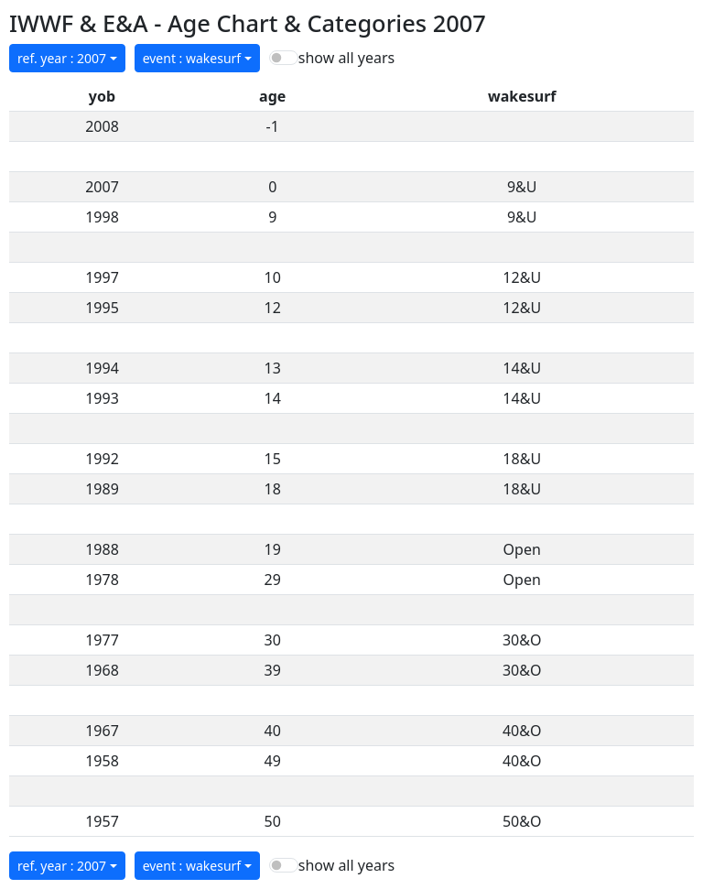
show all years (346, 58)
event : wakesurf (192, 58)
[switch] (283, 57)
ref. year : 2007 (61, 58)
